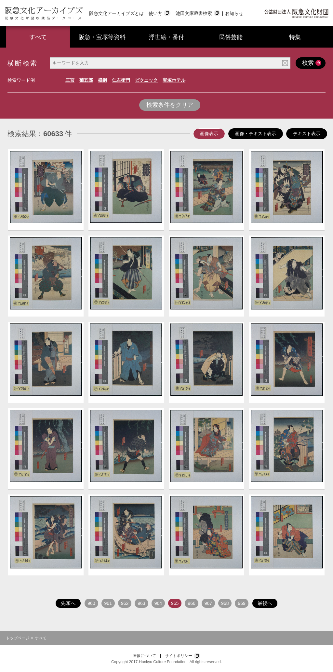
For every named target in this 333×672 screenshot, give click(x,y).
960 (91, 603)
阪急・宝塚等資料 (102, 37)
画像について (144, 655)
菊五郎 (86, 80)
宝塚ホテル (174, 80)
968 (225, 603)
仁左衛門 (121, 80)
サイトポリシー (178, 655)
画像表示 (209, 133)
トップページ (17, 638)
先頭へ (68, 603)
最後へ (265, 603)
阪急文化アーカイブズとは (116, 13)
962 (124, 603)
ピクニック (146, 80)
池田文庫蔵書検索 (194, 13)
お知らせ (234, 13)
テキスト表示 (306, 133)
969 (241, 603)
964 (158, 603)
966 (191, 603)
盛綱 (102, 80)
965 (175, 603)
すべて (38, 37)
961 (108, 603)
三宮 (69, 80)
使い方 (155, 13)
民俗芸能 (231, 37)
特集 (295, 37)
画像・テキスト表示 (255, 133)
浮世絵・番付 (166, 37)
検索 (311, 62)
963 (141, 603)
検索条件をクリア (169, 105)
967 (208, 603)
